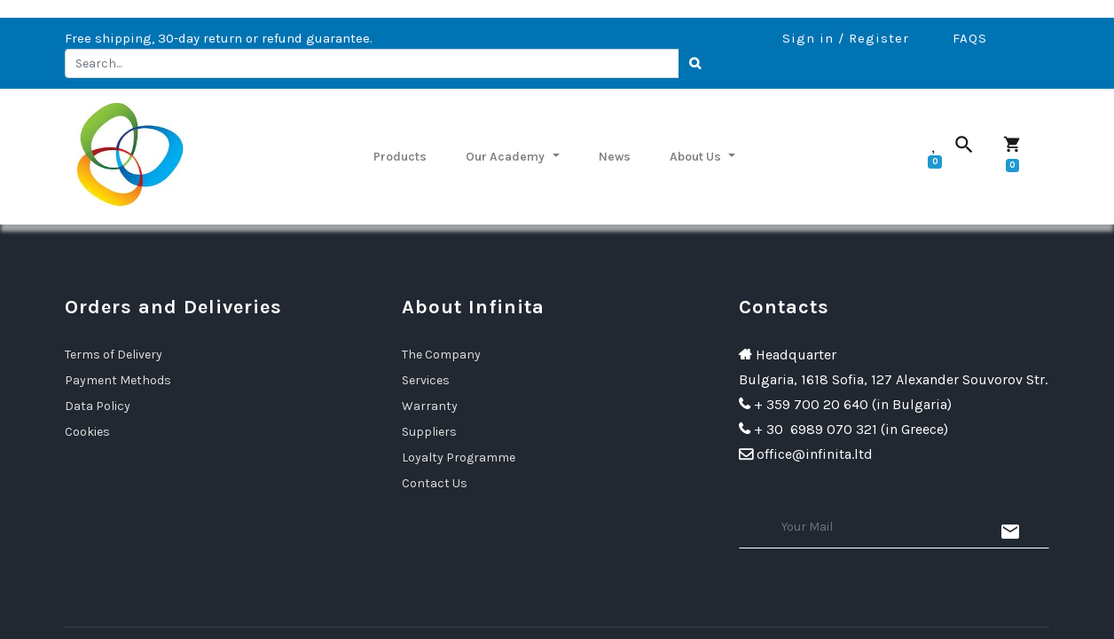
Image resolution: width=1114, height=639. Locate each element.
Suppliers (429, 431)
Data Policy (97, 406)
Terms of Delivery (113, 354)
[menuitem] (400, 156)
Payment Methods (118, 380)
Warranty (430, 406)
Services (426, 380)
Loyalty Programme (458, 457)
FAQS (970, 38)
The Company (441, 354)
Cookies (87, 431)
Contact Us (434, 483)
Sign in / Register (845, 38)
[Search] (695, 64)
